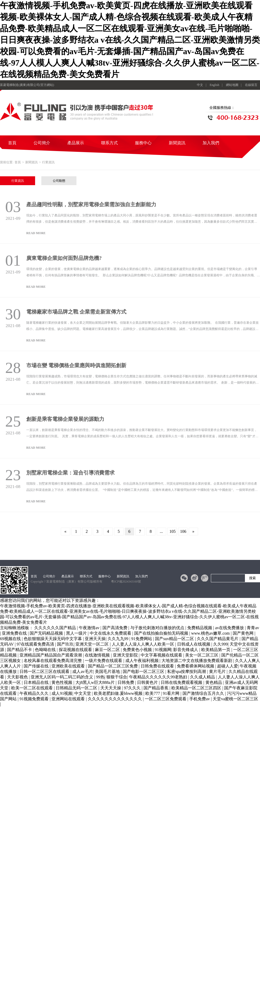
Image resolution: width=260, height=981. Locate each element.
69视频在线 (11, 638)
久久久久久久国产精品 (55, 628)
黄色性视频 (62, 682)
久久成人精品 (203, 677)
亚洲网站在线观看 (68, 699)
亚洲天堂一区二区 (92, 644)
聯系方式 (109, 143)
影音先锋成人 (186, 649)
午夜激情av (89, 628)
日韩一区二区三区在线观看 (45, 671)
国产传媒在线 (37, 666)
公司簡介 (42, 143)
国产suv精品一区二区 (175, 638)
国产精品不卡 (20, 649)
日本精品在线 (37, 682)
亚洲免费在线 (15, 633)
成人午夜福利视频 (142, 660)
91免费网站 (142, 638)
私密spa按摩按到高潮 (187, 671)
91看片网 (171, 693)
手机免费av (200, 699)
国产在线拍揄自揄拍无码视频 (161, 633)
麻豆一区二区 (108, 649)
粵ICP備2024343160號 (126, 581)
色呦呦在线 (46, 649)
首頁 (12, 143)
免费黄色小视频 (138, 649)
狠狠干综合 (116, 677)
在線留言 (251, 85)
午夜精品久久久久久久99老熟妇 (158, 677)
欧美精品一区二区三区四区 (196, 688)
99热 (100, 677)
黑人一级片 (77, 633)
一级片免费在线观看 (104, 660)
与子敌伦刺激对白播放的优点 (157, 628)
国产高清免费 (115, 628)
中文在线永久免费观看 (111, 633)
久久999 (220, 644)
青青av (253, 628)
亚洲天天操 (95, 638)
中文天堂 (83, 693)
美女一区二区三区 (202, 655)
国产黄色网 (244, 633)
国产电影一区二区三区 (144, 671)
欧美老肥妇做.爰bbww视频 (119, 693)
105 (173, 531)
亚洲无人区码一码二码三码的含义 (62, 677)
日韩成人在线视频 (194, 644)
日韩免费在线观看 (158, 666)
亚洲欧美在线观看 (68, 666)
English (214, 85)
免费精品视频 (200, 628)
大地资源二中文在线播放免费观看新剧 (197, 660)
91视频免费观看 (35, 699)
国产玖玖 (65, 644)
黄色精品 (214, 682)
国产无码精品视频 (47, 633)
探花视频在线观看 (76, 649)
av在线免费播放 (230, 628)
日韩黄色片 (148, 682)
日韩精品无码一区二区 (77, 688)
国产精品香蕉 (157, 688)
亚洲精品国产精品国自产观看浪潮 (51, 655)
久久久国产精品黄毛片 (218, 638)
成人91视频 (61, 693)
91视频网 (163, 649)
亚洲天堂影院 (126, 655)
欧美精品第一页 (216, 649)
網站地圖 (232, 85)
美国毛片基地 (108, 671)
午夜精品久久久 (35, 693)
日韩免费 (126, 682)
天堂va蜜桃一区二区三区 (235, 699)
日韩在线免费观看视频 (182, 682)
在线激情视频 (98, 655)
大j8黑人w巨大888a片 (95, 682)
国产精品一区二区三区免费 (113, 666)
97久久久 (133, 688)
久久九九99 (118, 638)
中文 (200, 85)
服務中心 (143, 143)
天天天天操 (111, 688)
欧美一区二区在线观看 (32, 688)
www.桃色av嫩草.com (211, 633)
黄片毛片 (218, 671)
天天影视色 (18, 677)
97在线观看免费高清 (36, 644)
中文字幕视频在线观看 (162, 655)
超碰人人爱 (227, 666)
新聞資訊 (177, 143)
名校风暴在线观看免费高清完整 (53, 660)
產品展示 (75, 143)
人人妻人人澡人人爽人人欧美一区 (143, 644)
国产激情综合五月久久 (204, 693)
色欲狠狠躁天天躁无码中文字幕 (53, 638)
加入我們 (211, 143)
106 (183, 531)
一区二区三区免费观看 (166, 699)
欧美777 (153, 693)
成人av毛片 (82, 671)
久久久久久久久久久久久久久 (115, 699)
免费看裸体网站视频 (196, 666)
